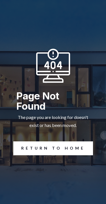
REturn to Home (49, 148)
